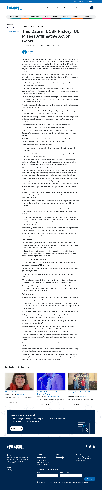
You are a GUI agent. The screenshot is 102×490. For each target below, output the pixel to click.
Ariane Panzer (20, 394)
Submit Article (62, 8)
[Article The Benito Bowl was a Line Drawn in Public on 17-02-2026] (51, 384)
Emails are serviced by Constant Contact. (71, 484)
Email (38, 472)
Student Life (76, 16)
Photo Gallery (35, 16)
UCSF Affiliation (65, 472)
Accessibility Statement (43, 464)
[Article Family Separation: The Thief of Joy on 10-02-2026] (82, 384)
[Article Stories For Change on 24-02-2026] (19, 383)
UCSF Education (82, 1)
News (46, 16)
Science (65, 16)
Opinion (55, 16)
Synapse (30, 51)
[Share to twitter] (11, 27)
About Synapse (41, 457)
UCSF (90, 1)
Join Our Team (41, 459)
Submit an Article (16, 428)
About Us (46, 8)
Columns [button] (86, 16)
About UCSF (73, 1)
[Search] (92, 7)
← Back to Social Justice (13, 31)
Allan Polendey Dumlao (54, 396)
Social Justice (14, 16)
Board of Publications (43, 462)
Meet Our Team (41, 460)
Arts (25, 16)
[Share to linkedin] (14, 27)
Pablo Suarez (83, 396)
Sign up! (89, 475)
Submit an (60, 457)
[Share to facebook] (8, 27)
